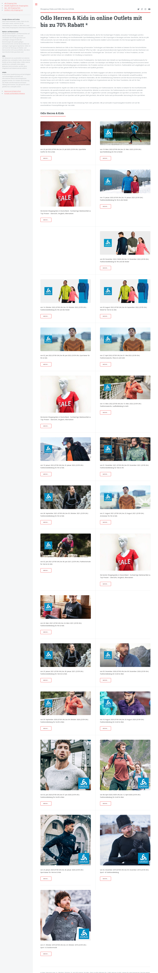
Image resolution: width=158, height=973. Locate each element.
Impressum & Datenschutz (12, 91)
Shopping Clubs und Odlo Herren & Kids (57, 9)
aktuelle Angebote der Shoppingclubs (16, 6)
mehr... (46, 158)
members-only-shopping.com (13, 10)
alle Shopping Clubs (10, 3)
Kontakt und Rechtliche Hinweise (14, 93)
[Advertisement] (71, 245)
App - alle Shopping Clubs (12, 8)
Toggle (36, 4)
